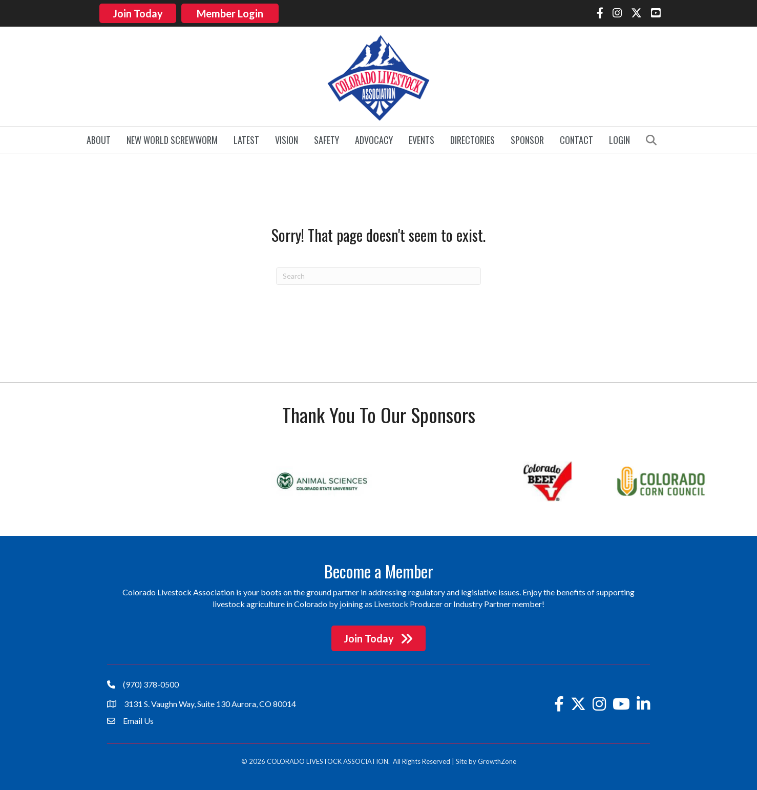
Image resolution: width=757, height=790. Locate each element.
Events (421, 138)
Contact (576, 138)
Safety (326, 138)
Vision (286, 138)
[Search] (378, 274)
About (99, 138)
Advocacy (374, 138)
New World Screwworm (172, 138)
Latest (246, 138)
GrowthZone (497, 760)
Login (619, 138)
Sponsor (527, 138)
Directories (472, 138)
